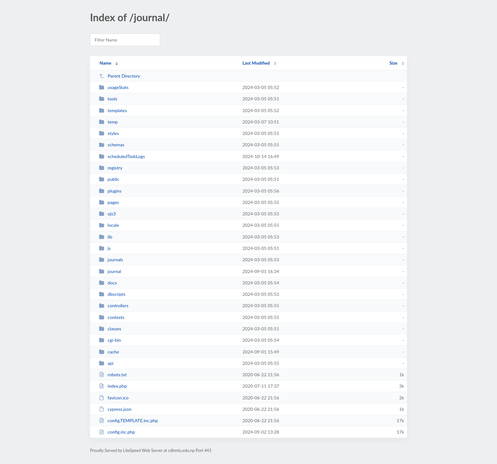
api (106, 363)
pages (109, 202)
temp (108, 121)
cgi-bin (110, 340)
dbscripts (112, 294)
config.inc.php (117, 432)
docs (108, 282)
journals (111, 259)
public (109, 179)
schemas (111, 144)
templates (113, 110)
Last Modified (256, 63)
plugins (110, 191)
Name (105, 63)
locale (109, 225)
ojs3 (107, 213)
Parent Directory (119, 76)
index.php (113, 386)
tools (108, 98)
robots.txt (113, 374)
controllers (113, 305)
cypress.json (115, 409)
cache (109, 351)
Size (393, 63)
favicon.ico (114, 397)
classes (110, 328)
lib (105, 236)
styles (109, 133)
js (105, 248)
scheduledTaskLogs (122, 156)
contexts (111, 317)
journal (110, 271)
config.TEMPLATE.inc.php (128, 420)
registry (110, 167)
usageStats (113, 87)
